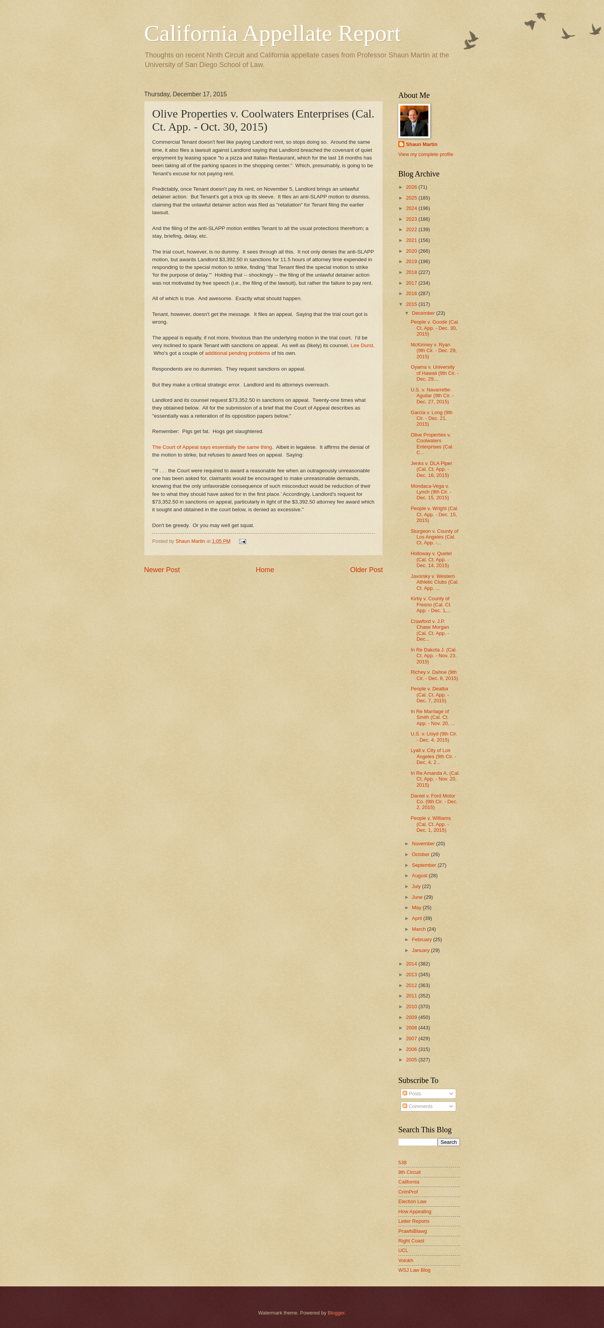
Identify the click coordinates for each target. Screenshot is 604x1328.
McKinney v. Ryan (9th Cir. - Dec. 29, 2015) (433, 350)
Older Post (366, 570)
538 (402, 1162)
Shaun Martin (422, 144)
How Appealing (414, 1211)
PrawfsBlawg (412, 1231)
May (417, 907)
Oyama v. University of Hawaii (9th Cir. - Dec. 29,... (434, 373)
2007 (412, 1038)
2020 (412, 251)
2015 (412, 304)
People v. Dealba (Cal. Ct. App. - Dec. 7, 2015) (430, 694)
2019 (412, 261)
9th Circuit (409, 1172)
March (419, 929)
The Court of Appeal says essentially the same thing (212, 447)
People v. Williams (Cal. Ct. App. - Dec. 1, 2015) (431, 824)
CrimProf (408, 1192)
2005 (412, 1060)
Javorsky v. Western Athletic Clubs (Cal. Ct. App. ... (434, 582)
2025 (412, 198)
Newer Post (162, 570)
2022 (412, 229)
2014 (412, 964)
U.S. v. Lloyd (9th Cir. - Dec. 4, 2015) (434, 736)
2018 (412, 272)
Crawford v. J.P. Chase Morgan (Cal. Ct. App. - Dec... (430, 630)
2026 (412, 187)
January (421, 950)
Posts (412, 1093)
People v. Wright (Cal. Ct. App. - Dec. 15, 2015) (434, 514)
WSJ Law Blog (414, 1270)
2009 (412, 1017)
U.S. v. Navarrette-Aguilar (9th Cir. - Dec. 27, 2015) (432, 396)
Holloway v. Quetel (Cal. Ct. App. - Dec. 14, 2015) (431, 559)
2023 (412, 219)
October (421, 854)
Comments (418, 1106)
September (425, 865)
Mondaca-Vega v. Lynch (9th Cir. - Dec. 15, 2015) (431, 492)
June (418, 897)
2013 (412, 974)
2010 (412, 1006)
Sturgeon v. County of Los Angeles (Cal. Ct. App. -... (434, 537)
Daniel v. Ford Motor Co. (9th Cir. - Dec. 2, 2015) (434, 802)
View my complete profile (425, 154)
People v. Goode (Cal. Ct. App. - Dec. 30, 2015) (435, 328)
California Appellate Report (272, 33)
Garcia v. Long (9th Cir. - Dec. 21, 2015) (432, 418)
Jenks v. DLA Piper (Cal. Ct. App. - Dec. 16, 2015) (431, 469)
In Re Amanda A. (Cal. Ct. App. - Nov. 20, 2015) (435, 779)
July (417, 886)
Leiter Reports (414, 1221)
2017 (412, 283)
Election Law (412, 1201)
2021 (412, 240)
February (422, 939)
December (424, 313)
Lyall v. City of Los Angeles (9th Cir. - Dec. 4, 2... (433, 756)
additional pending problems (237, 353)
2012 (412, 985)
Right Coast (411, 1241)
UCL (403, 1250)
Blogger (336, 1313)
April (417, 918)
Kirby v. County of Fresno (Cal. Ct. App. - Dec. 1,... (431, 604)
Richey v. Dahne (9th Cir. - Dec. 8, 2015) (434, 675)
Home (265, 570)
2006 (412, 1049)
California (408, 1182)
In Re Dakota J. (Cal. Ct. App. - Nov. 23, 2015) (434, 656)
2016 (412, 293)
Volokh (405, 1260)
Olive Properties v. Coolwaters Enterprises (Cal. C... (432, 443)
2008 (412, 1028)
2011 (412, 996)
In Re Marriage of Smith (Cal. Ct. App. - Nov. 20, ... (433, 717)
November (424, 843)
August (420, 875)
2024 (412, 208)
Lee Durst (362, 345)
